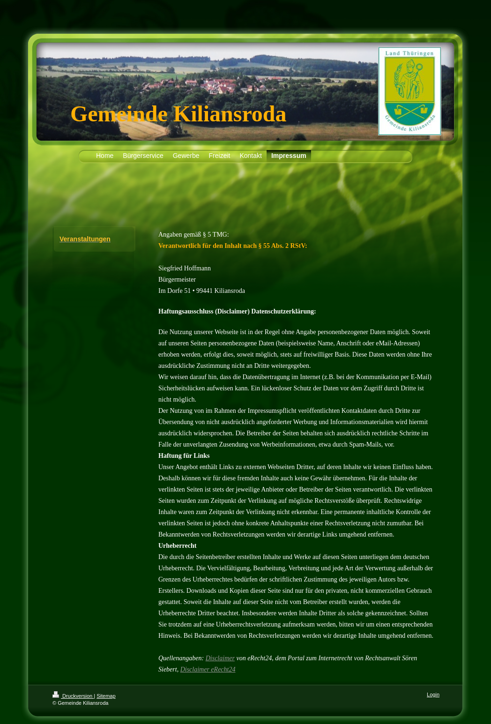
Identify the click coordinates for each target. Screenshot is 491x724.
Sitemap (106, 696)
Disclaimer (220, 658)
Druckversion (73, 696)
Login (433, 694)
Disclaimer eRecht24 (208, 669)
